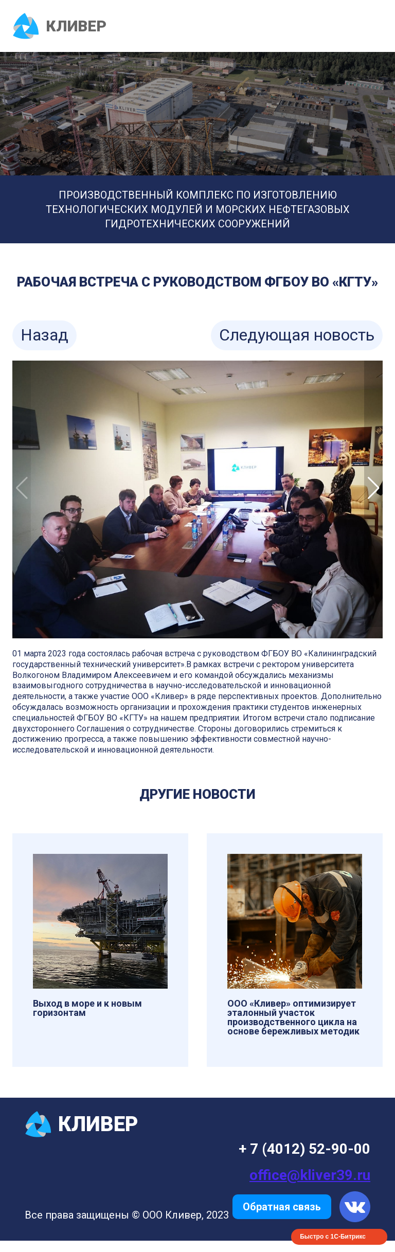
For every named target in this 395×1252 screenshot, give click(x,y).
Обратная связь (282, 1207)
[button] (373, 488)
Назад (44, 335)
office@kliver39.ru (309, 1175)
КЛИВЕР (59, 26)
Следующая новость (296, 335)
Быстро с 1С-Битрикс (333, 1236)
